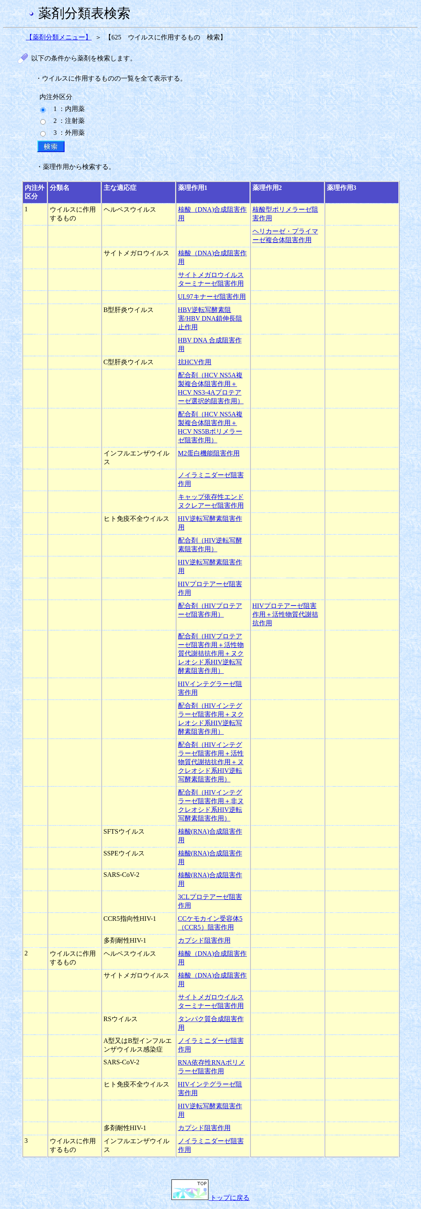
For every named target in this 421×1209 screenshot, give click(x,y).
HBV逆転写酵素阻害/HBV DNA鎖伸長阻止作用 (210, 318)
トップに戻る (210, 1197)
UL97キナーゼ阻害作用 (212, 296)
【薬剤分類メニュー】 (59, 37)
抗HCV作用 (195, 361)
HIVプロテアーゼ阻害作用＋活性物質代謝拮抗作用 (285, 614)
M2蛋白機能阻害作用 (209, 453)
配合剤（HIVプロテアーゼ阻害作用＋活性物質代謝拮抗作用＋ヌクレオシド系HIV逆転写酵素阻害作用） (211, 653)
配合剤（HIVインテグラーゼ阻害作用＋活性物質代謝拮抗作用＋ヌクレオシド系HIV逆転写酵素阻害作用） (211, 762)
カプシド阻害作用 (204, 940)
